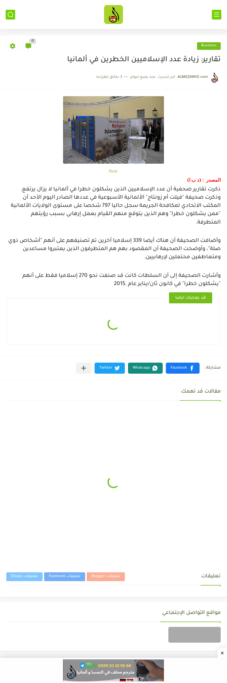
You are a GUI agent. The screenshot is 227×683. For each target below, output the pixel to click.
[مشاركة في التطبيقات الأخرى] (83, 368)
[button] (183, 368)
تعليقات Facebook (64, 577)
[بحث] (10, 15)
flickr (113, 172)
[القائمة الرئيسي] (216, 15)
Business (209, 46)
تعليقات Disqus (24, 577)
